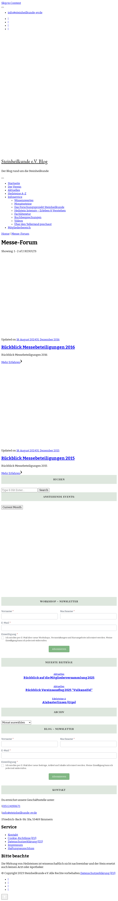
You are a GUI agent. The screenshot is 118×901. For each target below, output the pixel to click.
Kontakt (13, 835)
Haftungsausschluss (21, 848)
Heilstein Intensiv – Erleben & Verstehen (40, 210)
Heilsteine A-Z (17, 193)
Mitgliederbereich (19, 227)
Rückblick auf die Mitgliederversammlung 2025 (59, 677)
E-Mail (6, 622)
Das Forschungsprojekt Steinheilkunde (39, 207)
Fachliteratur (22, 214)
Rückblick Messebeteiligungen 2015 (38, 458)
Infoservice (15, 197)
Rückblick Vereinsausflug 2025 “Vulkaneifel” (59, 690)
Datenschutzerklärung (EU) (25, 841)
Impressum (15, 845)
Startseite (14, 183)
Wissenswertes (23, 200)
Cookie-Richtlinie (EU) (22, 838)
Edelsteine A (59, 698)
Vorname (7, 611)
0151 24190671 (11, 806)
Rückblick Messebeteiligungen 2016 (38, 347)
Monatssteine (23, 203)
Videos (18, 220)
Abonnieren (59, 649)
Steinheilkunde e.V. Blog (24, 161)
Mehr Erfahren (11, 362)
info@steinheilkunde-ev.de (25, 12)
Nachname (67, 611)
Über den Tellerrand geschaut (33, 224)
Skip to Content (11, 3)
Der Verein (14, 186)
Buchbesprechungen (27, 217)
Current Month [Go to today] (12, 507)
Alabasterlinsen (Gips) (59, 702)
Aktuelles (14, 190)
